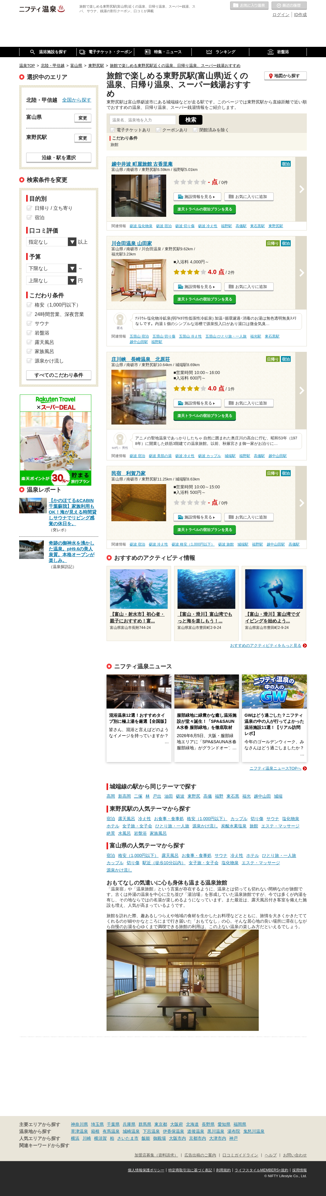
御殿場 (159, 1138)
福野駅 (226, 226)
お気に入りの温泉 (249, 6)
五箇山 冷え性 (190, 336)
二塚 (138, 796)
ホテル (113, 825)
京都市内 (197, 1138)
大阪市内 (177, 1138)
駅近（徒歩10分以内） (164, 862)
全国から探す (76, 99)
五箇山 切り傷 (163, 336)
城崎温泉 (131, 1131)
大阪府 (176, 1124)
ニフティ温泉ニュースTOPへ (275, 768)
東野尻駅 (275, 226)
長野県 (208, 1124)
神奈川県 (79, 1124)
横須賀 (100, 1138)
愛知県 (224, 1124)
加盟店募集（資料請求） (156, 1155)
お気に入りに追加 (251, 196)
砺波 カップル (209, 456)
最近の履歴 (289, 6)
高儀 (207, 796)
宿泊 (111, 818)
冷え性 (144, 818)
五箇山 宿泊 (139, 336)
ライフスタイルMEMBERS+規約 (261, 1170)
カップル (238, 818)
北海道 (192, 1124)
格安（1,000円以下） (207, 818)
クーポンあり (175, 129)
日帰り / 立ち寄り (54, 208)
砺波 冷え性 (207, 226)
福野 (219, 796)
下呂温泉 (151, 1131)
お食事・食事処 (169, 818)
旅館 (254, 825)
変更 (83, 118)
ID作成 (300, 14)
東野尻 (194, 796)
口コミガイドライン (240, 1155)
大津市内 (217, 1138)
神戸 (233, 1138)
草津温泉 (79, 1131)
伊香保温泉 (173, 1131)
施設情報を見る (198, 196)
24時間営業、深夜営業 (59, 314)
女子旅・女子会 (137, 825)
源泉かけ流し (205, 825)
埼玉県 (97, 1124)
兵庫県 (129, 1124)
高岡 (111, 796)
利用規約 (223, 1170)
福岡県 (239, 1124)
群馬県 (144, 1124)
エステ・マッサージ (280, 825)
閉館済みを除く (214, 129)
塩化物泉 (290, 818)
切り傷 (257, 818)
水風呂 (124, 833)
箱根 (95, 1131)
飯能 (146, 1138)
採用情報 (299, 1170)
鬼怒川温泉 (254, 1131)
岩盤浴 (140, 833)
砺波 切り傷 (185, 226)
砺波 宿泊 (164, 226)
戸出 (157, 796)
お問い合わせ (295, 1155)
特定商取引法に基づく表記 (190, 1170)
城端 (278, 796)
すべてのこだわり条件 (58, 375)
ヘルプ (271, 1155)
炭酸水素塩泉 (234, 825)
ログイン (280, 14)
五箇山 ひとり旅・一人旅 (226, 336)
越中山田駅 (139, 342)
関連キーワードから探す (44, 1145)
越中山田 (262, 796)
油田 (168, 796)
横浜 (75, 1138)
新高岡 (124, 796)
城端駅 (230, 456)
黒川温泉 (215, 1131)
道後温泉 (195, 1131)
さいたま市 (127, 1138)
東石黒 (232, 796)
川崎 (86, 1138)
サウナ (272, 818)
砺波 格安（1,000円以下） (193, 544)
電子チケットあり (134, 129)
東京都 (160, 1124)
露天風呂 (126, 818)
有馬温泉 (111, 1131)
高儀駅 (241, 226)
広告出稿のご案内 (200, 1155)
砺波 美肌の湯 (160, 456)
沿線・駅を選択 (59, 157)
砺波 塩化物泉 (141, 226)
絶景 (111, 833)
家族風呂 (158, 833)
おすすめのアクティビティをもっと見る (265, 645)
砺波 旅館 (226, 544)
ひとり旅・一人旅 (172, 825)
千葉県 (113, 1124)
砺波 (180, 796)
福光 (246, 796)
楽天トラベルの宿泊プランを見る (204, 209)
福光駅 (255, 336)
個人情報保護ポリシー (146, 1170)
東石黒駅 (257, 226)
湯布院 (233, 1131)
